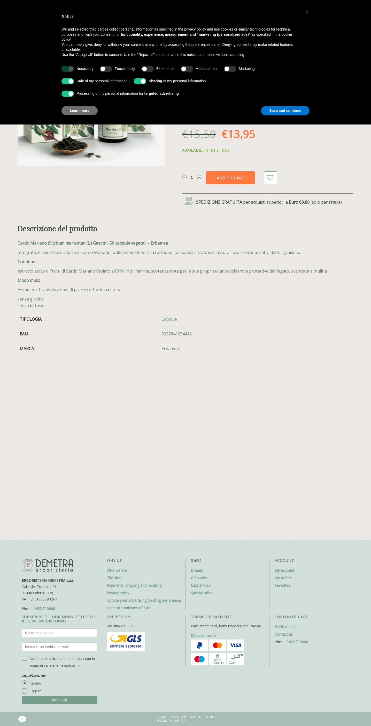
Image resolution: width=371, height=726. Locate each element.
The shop (114, 401)
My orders (283, 401)
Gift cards (199, 401)
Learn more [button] (79, 110)
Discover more (203, 459)
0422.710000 (44, 432)
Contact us (284, 458)
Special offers (202, 416)
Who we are (117, 394)
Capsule (169, 319)
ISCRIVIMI (59, 524)
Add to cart (230, 177)
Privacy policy (118, 416)
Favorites (282, 409)
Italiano (35, 507)
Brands (197, 394)
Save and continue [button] (285, 110)
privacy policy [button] (195, 29)
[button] (307, 12)
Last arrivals (201, 409)
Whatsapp (285, 450)
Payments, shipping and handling (134, 409)
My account (284, 394)
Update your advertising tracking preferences (144, 424)
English (35, 515)
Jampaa (180, 545)
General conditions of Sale (129, 431)
